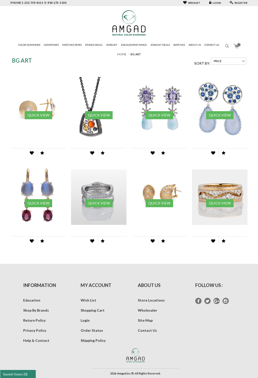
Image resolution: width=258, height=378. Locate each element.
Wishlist (191, 2)
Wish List (88, 300)
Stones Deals (93, 44)
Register (238, 2)
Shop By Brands (36, 310)
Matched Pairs (72, 44)
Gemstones (51, 44)
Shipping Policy (93, 340)
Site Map (145, 320)
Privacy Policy (34, 330)
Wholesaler (147, 310)
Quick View (38, 115)
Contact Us (211, 44)
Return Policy (34, 320)
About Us (194, 44)
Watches (179, 44)
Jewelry (111, 44)
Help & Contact (36, 340)
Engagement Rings (134, 44)
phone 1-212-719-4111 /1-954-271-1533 (38, 2)
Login (215, 2)
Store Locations (151, 300)
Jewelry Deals (160, 44)
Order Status (92, 330)
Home (121, 54)
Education (31, 300)
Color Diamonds (29, 44)
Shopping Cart (93, 310)
